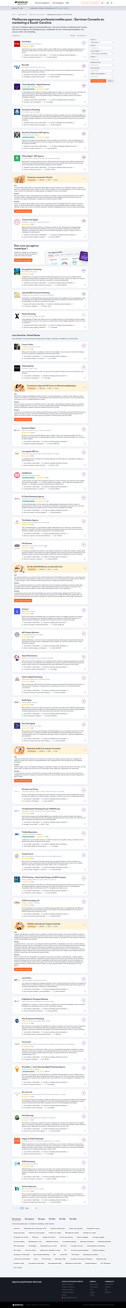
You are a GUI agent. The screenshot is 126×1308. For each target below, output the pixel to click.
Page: (27, 1208)
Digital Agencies (22, 14)
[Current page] (32, 1208)
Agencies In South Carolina (37, 14)
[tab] (16, 1219)
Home (13, 14)
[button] (103, 3)
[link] (58, 3)
